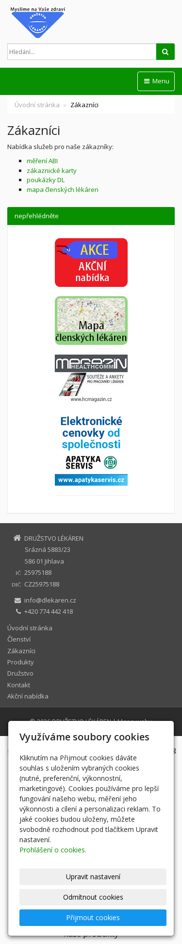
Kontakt (18, 684)
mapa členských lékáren (63, 189)
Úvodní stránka (37, 104)
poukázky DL (46, 179)
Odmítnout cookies (93, 897)
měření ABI (42, 160)
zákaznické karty (52, 170)
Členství (19, 639)
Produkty (20, 662)
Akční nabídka (28, 696)
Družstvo (20, 673)
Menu (156, 80)
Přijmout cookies (93, 917)
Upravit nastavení (93, 876)
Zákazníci (21, 650)
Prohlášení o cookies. (52, 849)
